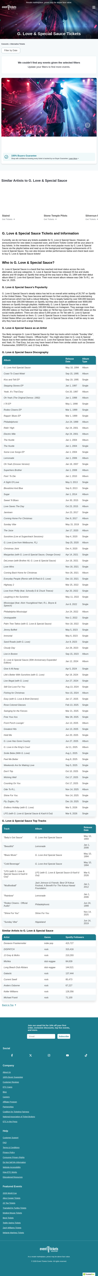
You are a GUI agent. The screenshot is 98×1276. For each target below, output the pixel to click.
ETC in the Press (10, 1121)
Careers (6, 1097)
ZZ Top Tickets (9, 1203)
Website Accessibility (12, 1167)
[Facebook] (12, 1056)
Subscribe (64, 1036)
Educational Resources (13, 1177)
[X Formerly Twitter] (30, 1056)
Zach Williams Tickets (12, 1228)
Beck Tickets (8, 1218)
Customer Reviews (11, 1082)
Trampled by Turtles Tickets (14, 1208)
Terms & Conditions (11, 1147)
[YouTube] (67, 1056)
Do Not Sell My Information (14, 1162)
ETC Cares (7, 1087)
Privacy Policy (9, 1152)
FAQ (5, 1142)
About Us (7, 1072)
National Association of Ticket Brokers (19, 1117)
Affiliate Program (10, 1102)
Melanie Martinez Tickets (13, 1233)
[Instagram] (49, 1056)
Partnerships (8, 1107)
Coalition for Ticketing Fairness (16, 1112)
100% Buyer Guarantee (13, 1077)
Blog (5, 1092)
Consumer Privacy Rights (13, 1157)
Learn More (74, 158)
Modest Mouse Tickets (12, 1213)
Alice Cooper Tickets (11, 1198)
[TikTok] (86, 1056)
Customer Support (10, 1138)
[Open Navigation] (94, 7)
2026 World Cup (10, 1193)
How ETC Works (10, 1172)
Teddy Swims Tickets (12, 1223)
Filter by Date (10, 50)
